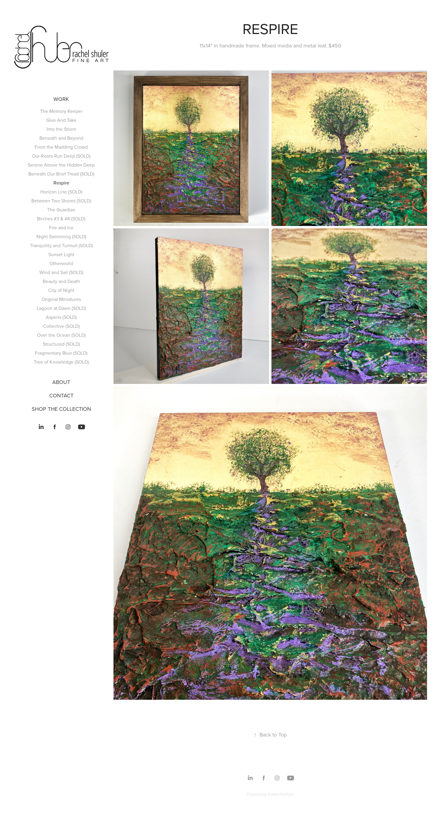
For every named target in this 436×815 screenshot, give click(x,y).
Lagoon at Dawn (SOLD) (61, 308)
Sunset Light (61, 254)
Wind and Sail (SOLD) (61, 272)
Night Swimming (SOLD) (61, 236)
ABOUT (61, 382)
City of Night (61, 290)
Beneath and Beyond (61, 138)
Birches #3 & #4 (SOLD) (61, 218)
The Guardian (61, 209)
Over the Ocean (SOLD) (61, 335)
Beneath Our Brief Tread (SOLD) (61, 173)
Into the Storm (61, 129)
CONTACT (61, 395)
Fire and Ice (61, 227)
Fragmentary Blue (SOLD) (61, 353)
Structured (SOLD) (61, 344)
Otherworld (61, 263)
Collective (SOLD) (61, 326)
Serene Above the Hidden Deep (61, 165)
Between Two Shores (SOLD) (61, 200)
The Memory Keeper (61, 111)
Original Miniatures (61, 299)
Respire (61, 182)
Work (61, 99)
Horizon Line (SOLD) (61, 191)
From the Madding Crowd (61, 147)
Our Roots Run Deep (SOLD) (61, 156)
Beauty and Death (61, 281)
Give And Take (61, 120)
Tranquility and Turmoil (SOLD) (61, 245)
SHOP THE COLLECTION (61, 409)
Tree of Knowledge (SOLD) (61, 362)
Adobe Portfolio (281, 794)
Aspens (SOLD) (61, 317)
